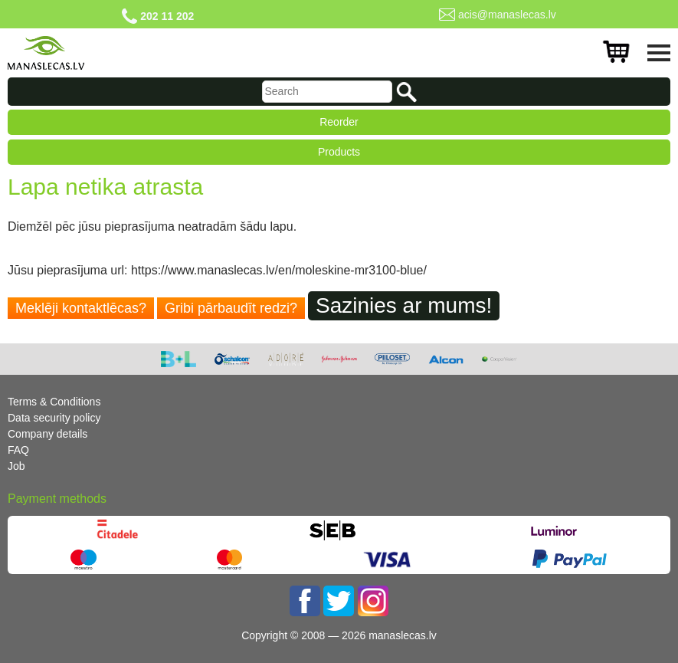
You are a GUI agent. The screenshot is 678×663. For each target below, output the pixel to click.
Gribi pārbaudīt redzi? (231, 308)
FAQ (18, 450)
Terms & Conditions (54, 402)
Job (16, 466)
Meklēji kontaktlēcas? (80, 308)
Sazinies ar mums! (404, 305)
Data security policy (54, 418)
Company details (47, 434)
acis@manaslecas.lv (507, 14)
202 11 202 (167, 16)
